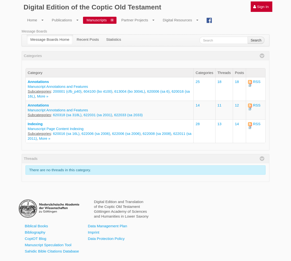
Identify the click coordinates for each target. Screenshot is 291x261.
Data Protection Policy (106, 239)
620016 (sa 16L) (66, 133)
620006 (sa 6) (158, 91)
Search (256, 40)
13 (219, 124)
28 (198, 124)
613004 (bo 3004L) (129, 91)
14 (198, 105)
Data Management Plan (107, 226)
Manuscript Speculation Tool (48, 245)
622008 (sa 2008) (157, 133)
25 (198, 82)
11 (219, 105)
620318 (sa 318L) (67, 115)
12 (237, 105)
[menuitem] (261, 6)
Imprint (93, 232)
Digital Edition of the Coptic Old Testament (92, 7)
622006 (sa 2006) (96, 133)
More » (42, 96)
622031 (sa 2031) (97, 115)
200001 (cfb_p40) (67, 91)
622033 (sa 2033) (128, 115)
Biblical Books (36, 226)
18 (219, 82)
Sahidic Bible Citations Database (52, 251)
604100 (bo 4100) (97, 91)
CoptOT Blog (35, 239)
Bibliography (35, 232)
